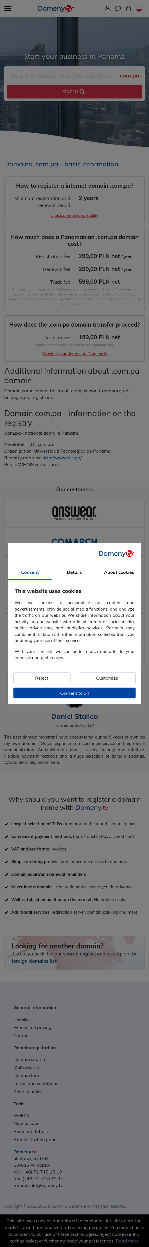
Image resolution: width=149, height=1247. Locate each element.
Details (74, 572)
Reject (41, 677)
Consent (30, 572)
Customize (107, 677)
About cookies (119, 572)
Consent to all (74, 693)
